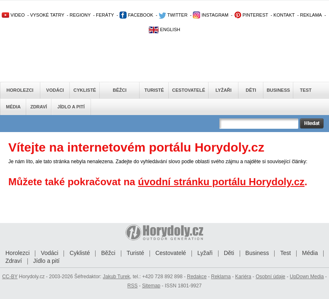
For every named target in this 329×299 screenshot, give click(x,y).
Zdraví (38, 106)
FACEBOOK (136, 14)
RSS (133, 286)
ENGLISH (164, 29)
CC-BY (9, 276)
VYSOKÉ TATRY (47, 14)
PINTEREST (251, 14)
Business (278, 90)
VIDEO (13, 14)
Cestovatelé (188, 90)
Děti (251, 90)
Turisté (154, 90)
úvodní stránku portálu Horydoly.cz (221, 181)
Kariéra (243, 276)
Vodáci (55, 90)
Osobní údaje (270, 276)
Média (13, 106)
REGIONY (80, 14)
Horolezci (20, 90)
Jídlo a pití (71, 106)
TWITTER (173, 14)
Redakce (196, 276)
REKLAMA (311, 14)
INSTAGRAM (210, 14)
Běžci (120, 90)
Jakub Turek (116, 276)
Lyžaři (224, 90)
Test (306, 90)
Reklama (221, 276)
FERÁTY (105, 14)
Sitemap (151, 286)
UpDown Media (307, 276)
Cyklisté (85, 90)
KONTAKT (284, 14)
